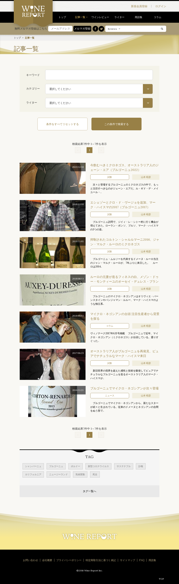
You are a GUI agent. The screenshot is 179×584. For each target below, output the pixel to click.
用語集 (138, 17)
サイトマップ (127, 560)
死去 (95, 474)
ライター (119, 17)
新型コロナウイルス (98, 466)
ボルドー (75, 466)
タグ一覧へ (89, 491)
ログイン (160, 6)
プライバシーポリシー (69, 560)
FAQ (141, 560)
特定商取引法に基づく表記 (101, 560)
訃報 (140, 466)
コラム (157, 17)
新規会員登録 (139, 6)
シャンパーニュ (33, 466)
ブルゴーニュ (56, 466)
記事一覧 (80, 17)
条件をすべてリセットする (64, 124)
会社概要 (47, 560)
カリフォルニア (33, 474)
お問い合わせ (30, 560)
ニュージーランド (58, 474)
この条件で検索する (115, 124)
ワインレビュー (100, 17)
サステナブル (124, 466)
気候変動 (80, 474)
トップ (62, 17)
